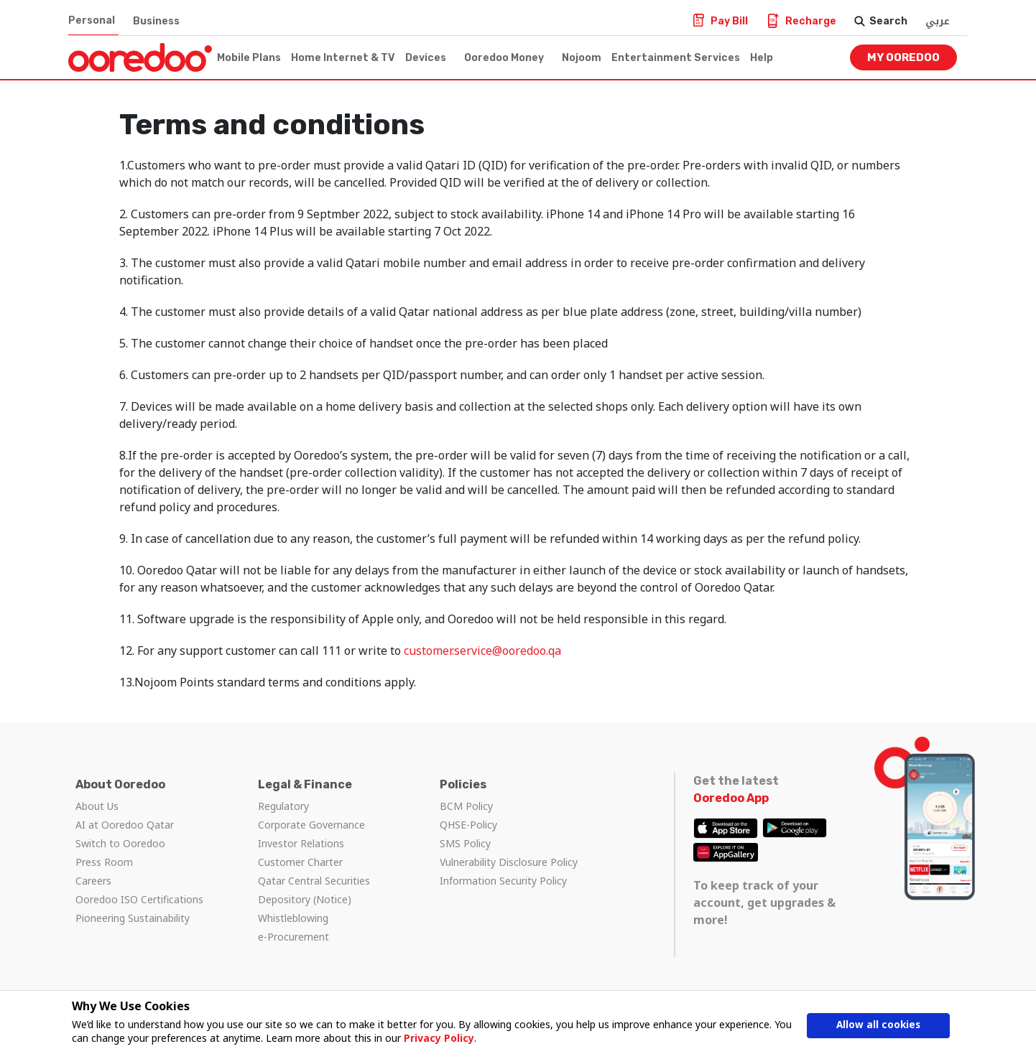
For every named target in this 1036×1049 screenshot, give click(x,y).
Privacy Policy (438, 1038)
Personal (91, 20)
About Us (97, 806)
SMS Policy (465, 843)
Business (156, 21)
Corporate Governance (311, 824)
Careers (93, 880)
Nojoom (581, 58)
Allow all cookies (878, 1025)
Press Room (104, 862)
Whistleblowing (293, 918)
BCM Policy (466, 806)
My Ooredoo (903, 57)
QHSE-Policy (468, 824)
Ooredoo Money (504, 58)
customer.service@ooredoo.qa (482, 650)
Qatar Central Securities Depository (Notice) (314, 890)
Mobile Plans (249, 58)
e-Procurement (293, 936)
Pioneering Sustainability (132, 918)
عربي (937, 21)
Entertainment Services (675, 58)
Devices (425, 58)
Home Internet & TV (343, 58)
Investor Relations (301, 843)
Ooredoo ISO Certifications (139, 899)
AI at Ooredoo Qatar (124, 824)
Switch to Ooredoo (120, 843)
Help (761, 58)
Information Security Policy (503, 880)
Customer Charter (300, 862)
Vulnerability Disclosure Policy (509, 862)
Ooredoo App (731, 798)
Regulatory (283, 806)
